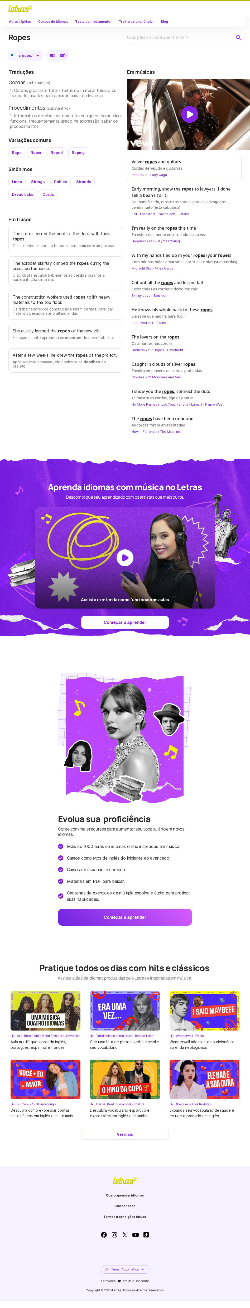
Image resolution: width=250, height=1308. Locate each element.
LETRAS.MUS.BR (20, 8)
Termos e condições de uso (125, 1216)
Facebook (104, 1235)
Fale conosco (125, 1206)
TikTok (146, 1235)
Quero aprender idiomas (125, 1195)
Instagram (114, 1235)
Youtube (135, 1235)
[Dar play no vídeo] (189, 114)
